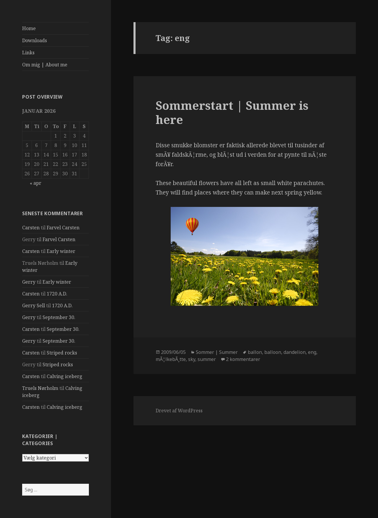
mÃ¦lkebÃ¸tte (171, 359)
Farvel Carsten (63, 227)
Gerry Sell (33, 305)
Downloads (34, 40)
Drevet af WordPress (179, 410)
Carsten (31, 227)
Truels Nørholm (40, 388)
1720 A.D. (57, 293)
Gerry (28, 282)
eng (312, 352)
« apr (35, 183)
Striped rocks (62, 352)
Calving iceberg (64, 376)
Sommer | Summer (217, 352)
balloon (272, 352)
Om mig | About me (44, 64)
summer (207, 359)
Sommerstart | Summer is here (232, 112)
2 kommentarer (243, 359)
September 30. (59, 317)
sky (191, 359)
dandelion (295, 352)
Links (28, 52)
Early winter (61, 251)
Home (29, 28)
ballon (255, 352)
